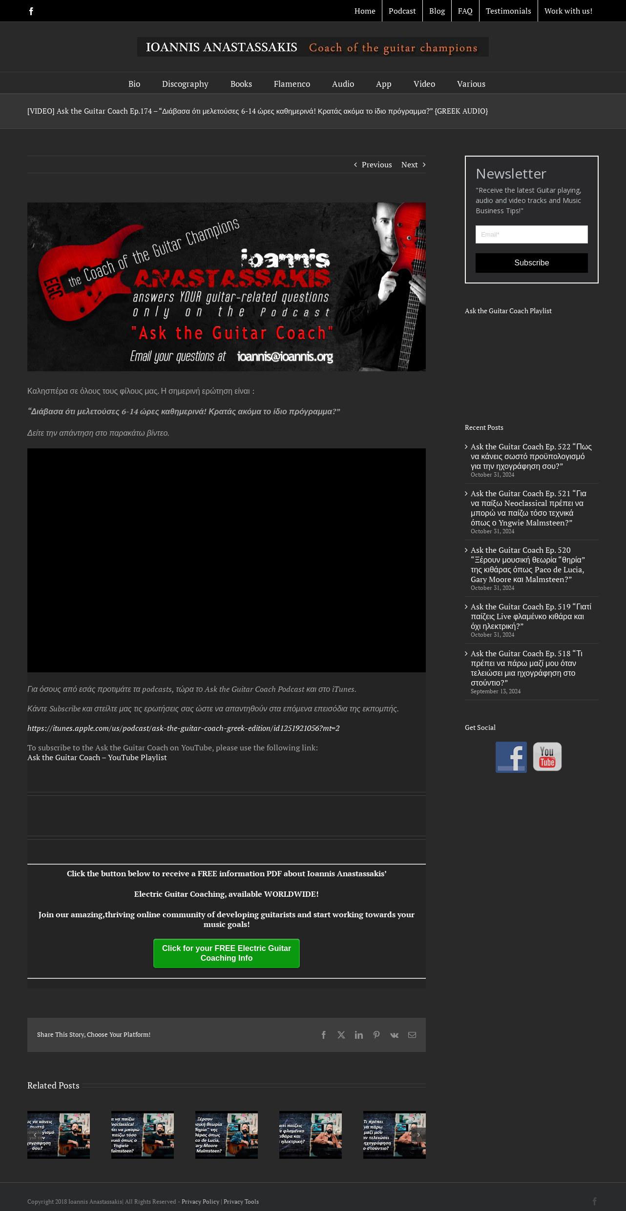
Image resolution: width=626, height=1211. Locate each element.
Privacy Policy (200, 1201)
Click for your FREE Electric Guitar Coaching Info (226, 953)
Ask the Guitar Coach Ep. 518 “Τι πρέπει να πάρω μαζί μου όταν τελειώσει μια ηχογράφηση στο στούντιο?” (527, 668)
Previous (377, 164)
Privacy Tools (241, 1201)
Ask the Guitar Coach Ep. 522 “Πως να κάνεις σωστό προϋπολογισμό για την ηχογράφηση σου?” (531, 456)
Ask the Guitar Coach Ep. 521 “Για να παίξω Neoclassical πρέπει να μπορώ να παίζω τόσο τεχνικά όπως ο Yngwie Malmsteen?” (528, 508)
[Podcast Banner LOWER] (226, 286)
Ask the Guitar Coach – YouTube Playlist (97, 757)
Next (409, 164)
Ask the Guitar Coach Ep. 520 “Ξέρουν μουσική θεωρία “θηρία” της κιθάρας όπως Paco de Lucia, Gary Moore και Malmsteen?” (528, 565)
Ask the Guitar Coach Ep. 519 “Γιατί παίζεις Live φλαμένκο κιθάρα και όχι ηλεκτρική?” (531, 616)
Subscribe (532, 263)
